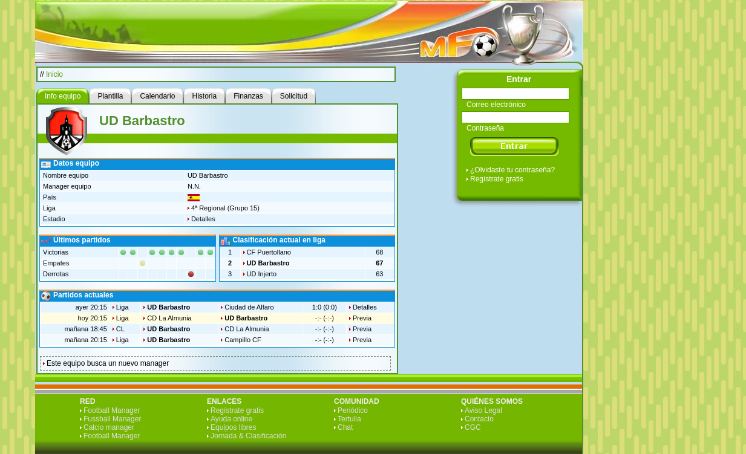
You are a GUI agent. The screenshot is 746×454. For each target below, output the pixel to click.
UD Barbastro (268, 263)
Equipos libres (233, 427)
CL (120, 328)
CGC (473, 427)
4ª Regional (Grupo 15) (225, 208)
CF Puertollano (269, 252)
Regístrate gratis (496, 179)
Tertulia (349, 419)
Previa (362, 318)
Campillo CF (242, 339)
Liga (122, 307)
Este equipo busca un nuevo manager (108, 363)
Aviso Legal (483, 410)
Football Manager (111, 410)
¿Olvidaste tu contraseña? (512, 170)
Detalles (203, 218)
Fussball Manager (112, 419)
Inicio (54, 74)
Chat (345, 427)
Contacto (479, 419)
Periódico (353, 410)
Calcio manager (108, 427)
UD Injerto (262, 273)
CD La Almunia (169, 318)
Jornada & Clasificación (248, 436)
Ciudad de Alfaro (248, 307)
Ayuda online (231, 419)
